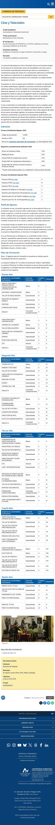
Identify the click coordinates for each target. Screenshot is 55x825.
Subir (3, 698)
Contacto (33, 809)
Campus (17, 798)
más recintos (27, 803)
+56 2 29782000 (20, 807)
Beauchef (33, 798)
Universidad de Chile (26, 815)
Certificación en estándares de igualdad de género (34, 784)
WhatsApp (52, 703)
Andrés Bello (24, 798)
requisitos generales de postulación (22, 142)
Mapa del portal (23, 809)
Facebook (44, 703)
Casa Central (33, 794)
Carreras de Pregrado (13, 11)
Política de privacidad (27, 818)
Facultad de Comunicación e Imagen (15, 17)
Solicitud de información (27, 760)
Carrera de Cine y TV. (9, 653)
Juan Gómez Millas (30, 801)
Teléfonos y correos (33, 807)
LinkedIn (48, 703)
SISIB (17, 815)
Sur (39, 801)
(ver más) (14, 179)
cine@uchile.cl (8, 685)
